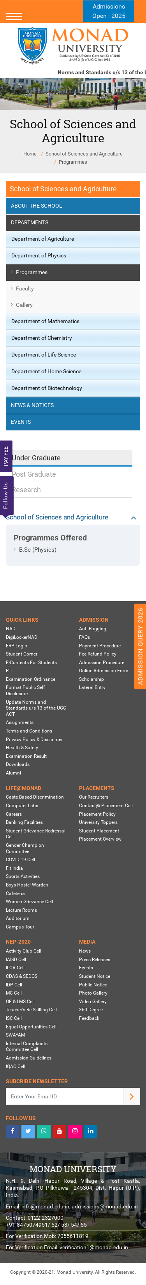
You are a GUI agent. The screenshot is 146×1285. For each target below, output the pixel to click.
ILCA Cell (15, 967)
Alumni (13, 773)
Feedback (89, 1018)
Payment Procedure (100, 646)
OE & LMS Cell (20, 1001)
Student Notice (94, 976)
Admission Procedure (101, 662)
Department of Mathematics (45, 321)
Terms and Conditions (29, 731)
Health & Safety (22, 747)
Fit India (14, 868)
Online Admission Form (103, 670)
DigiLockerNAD (21, 637)
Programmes (73, 162)
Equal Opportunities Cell (31, 1027)
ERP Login (16, 646)
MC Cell (14, 993)
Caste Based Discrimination (35, 797)
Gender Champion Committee (25, 848)
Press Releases (94, 959)
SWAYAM (15, 1035)
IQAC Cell (15, 1066)
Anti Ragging (92, 628)
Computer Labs (22, 805)
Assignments (19, 722)
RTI (9, 670)
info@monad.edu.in (45, 1206)
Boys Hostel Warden (27, 885)
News (85, 951)
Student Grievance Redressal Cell (35, 834)
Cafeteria (15, 893)
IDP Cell (14, 985)
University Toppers (98, 822)
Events (21, 422)
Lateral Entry (92, 687)
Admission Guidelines (28, 1058)
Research (26, 490)
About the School (36, 206)
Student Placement (99, 831)
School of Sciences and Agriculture (84, 154)
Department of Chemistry (41, 338)
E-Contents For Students (31, 662)
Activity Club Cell (23, 951)
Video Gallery (93, 1001)
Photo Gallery (93, 993)
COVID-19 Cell (20, 859)
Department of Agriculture (42, 239)
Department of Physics (38, 255)
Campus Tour (20, 927)
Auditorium (18, 918)
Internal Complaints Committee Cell (26, 1046)
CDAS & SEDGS (21, 976)
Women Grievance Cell (29, 901)
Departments (29, 222)
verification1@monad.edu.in (94, 1247)
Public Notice (93, 985)
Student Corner (21, 654)
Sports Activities (23, 876)
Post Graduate (34, 474)
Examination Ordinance (30, 679)
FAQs (84, 637)
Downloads (18, 764)
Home (30, 154)
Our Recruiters (93, 797)
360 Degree (91, 1009)
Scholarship (91, 679)
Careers (14, 814)
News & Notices (32, 405)
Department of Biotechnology (46, 388)
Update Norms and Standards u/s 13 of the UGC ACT (36, 708)
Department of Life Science (43, 354)
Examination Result (26, 756)
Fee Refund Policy (97, 654)
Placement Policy (97, 814)
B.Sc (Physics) (37, 549)
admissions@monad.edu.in (105, 1206)
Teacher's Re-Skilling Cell (31, 1009)
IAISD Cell (16, 959)
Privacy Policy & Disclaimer (34, 739)
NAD (11, 628)
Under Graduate (36, 458)
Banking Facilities (24, 822)
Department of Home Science (46, 371)
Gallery (24, 305)
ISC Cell (14, 1018)
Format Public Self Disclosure (25, 690)
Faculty (25, 288)
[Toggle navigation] (73, 16)
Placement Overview (100, 839)
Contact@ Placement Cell (106, 805)
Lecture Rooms (21, 910)
